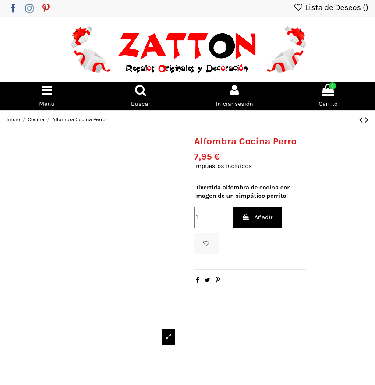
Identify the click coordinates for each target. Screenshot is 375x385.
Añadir (257, 217)
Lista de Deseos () (330, 7)
